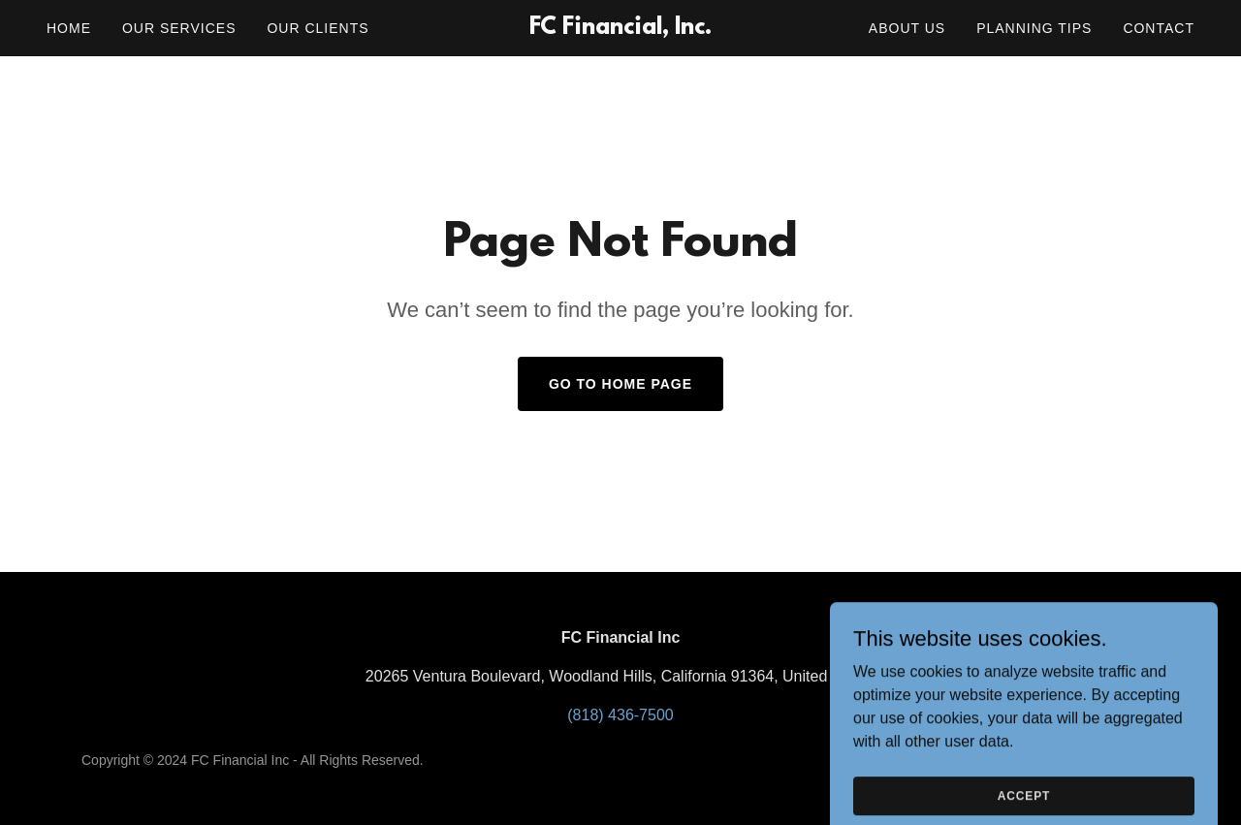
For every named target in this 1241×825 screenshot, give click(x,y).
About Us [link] (907, 28)
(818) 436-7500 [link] (620, 715)
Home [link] (69, 28)
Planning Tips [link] (1034, 28)
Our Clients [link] (317, 28)
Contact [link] (1158, 28)
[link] (621, 28)
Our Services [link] (179, 28)
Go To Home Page (620, 384)
